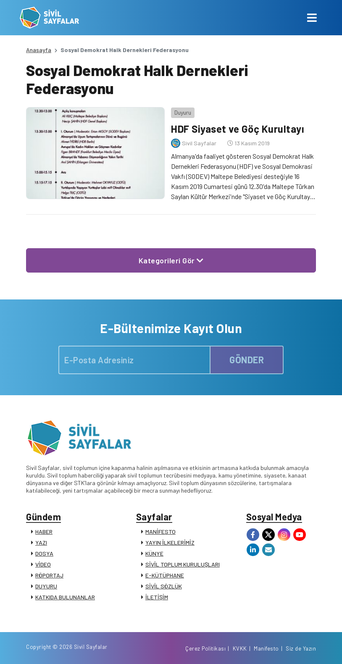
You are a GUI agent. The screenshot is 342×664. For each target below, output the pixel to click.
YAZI (41, 542)
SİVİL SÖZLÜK (163, 586)
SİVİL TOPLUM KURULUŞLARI (182, 564)
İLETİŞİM (156, 597)
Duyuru (182, 112)
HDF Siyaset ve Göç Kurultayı (237, 129)
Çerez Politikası (205, 648)
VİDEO (43, 564)
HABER (44, 531)
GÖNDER (246, 359)
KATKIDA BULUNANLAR (65, 597)
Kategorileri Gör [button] (171, 260)
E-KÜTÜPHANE (164, 575)
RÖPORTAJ (49, 575)
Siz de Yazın (301, 648)
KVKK (240, 648)
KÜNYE (154, 553)
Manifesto (266, 648)
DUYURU (46, 586)
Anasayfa (38, 49)
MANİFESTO (160, 531)
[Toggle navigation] (312, 17)
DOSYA (44, 553)
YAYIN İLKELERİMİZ (170, 542)
